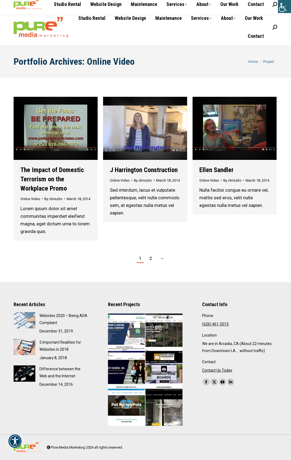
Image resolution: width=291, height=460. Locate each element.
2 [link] (150, 258)
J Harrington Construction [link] (144, 170)
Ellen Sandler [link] (216, 170)
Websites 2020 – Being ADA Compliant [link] (63, 319)
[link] (284, 6)
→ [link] (162, 258)
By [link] (53, 199)
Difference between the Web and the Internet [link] (60, 372)
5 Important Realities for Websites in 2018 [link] (60, 346)
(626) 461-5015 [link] (31, 4)
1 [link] (140, 258)
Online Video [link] (30, 199)
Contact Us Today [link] (217, 370)
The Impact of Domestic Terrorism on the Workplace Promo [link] (52, 179)
